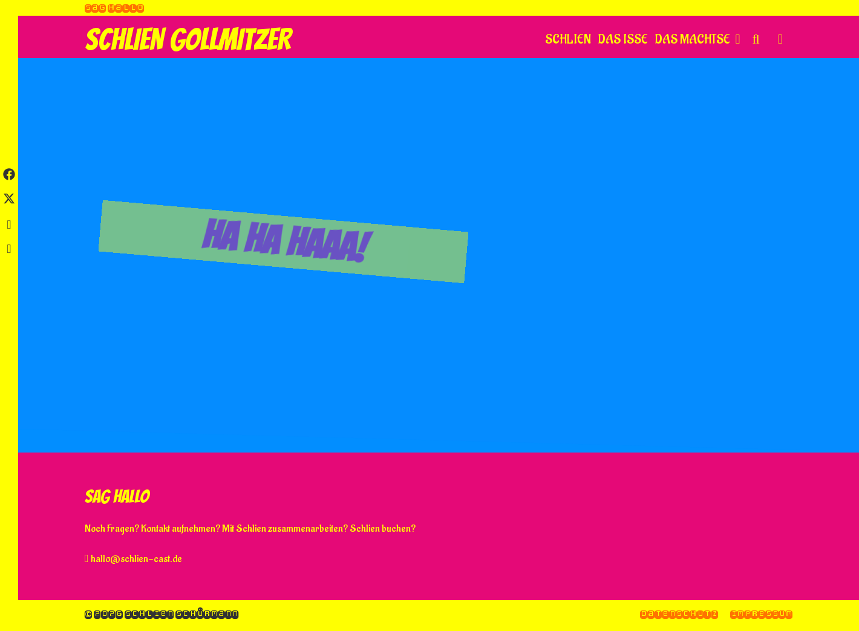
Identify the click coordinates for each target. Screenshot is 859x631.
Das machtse (699, 40)
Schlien (568, 39)
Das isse (623, 39)
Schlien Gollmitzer (188, 40)
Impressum (761, 614)
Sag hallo (114, 8)
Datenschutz (679, 614)
